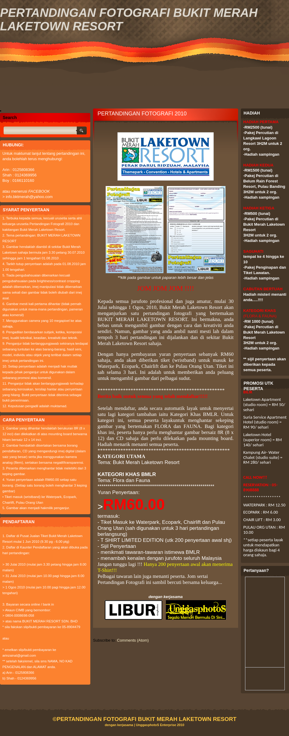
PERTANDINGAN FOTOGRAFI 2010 (142, 114)
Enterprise (168, 725)
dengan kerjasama (119, 725)
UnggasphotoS (148, 725)
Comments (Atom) (133, 640)
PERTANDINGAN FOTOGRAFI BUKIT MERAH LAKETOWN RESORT (146, 719)
